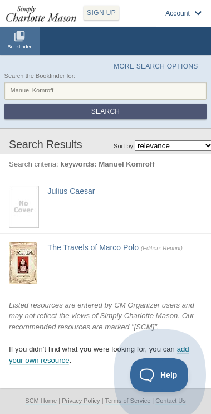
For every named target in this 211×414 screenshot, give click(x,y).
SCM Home (41, 400)
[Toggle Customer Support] (159, 375)
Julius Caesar (71, 191)
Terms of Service (127, 400)
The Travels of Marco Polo (93, 247)
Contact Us (170, 400)
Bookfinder (19, 47)
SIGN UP (101, 13)
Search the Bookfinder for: (40, 75)
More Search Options (156, 66)
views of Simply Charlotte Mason (124, 315)
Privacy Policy (81, 400)
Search (105, 111)
